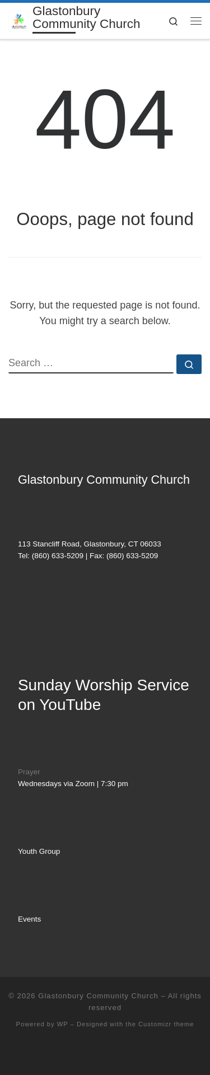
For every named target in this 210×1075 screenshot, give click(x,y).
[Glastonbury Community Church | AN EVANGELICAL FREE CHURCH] (18, 20)
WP (62, 1024)
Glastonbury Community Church (98, 996)
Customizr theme (166, 1024)
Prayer (29, 772)
